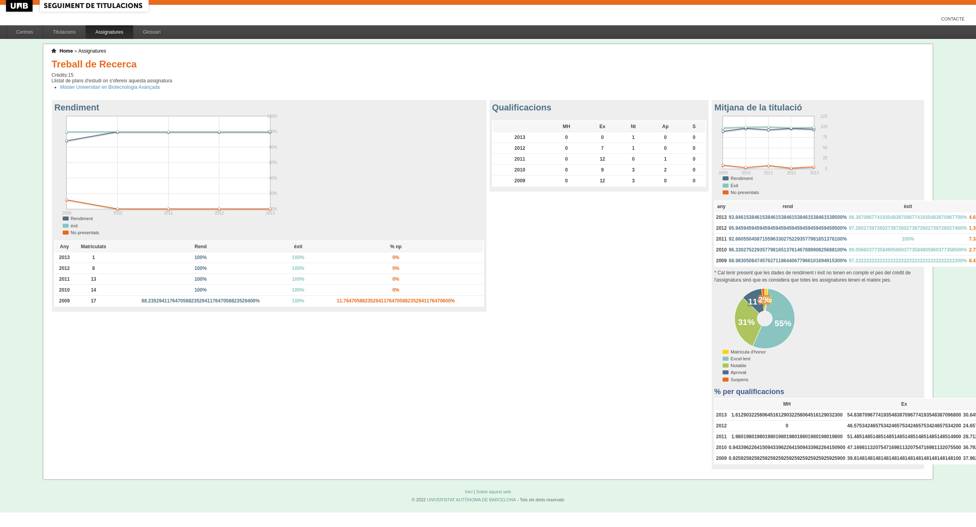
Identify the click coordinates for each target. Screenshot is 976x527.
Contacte (953, 18)
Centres (24, 32)
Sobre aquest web (493, 491)
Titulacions (64, 32)
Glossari (152, 32)
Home (66, 51)
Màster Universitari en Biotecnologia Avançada (110, 87)
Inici (468, 491)
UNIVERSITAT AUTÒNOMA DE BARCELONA (471, 499)
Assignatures (109, 32)
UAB (20, 6)
